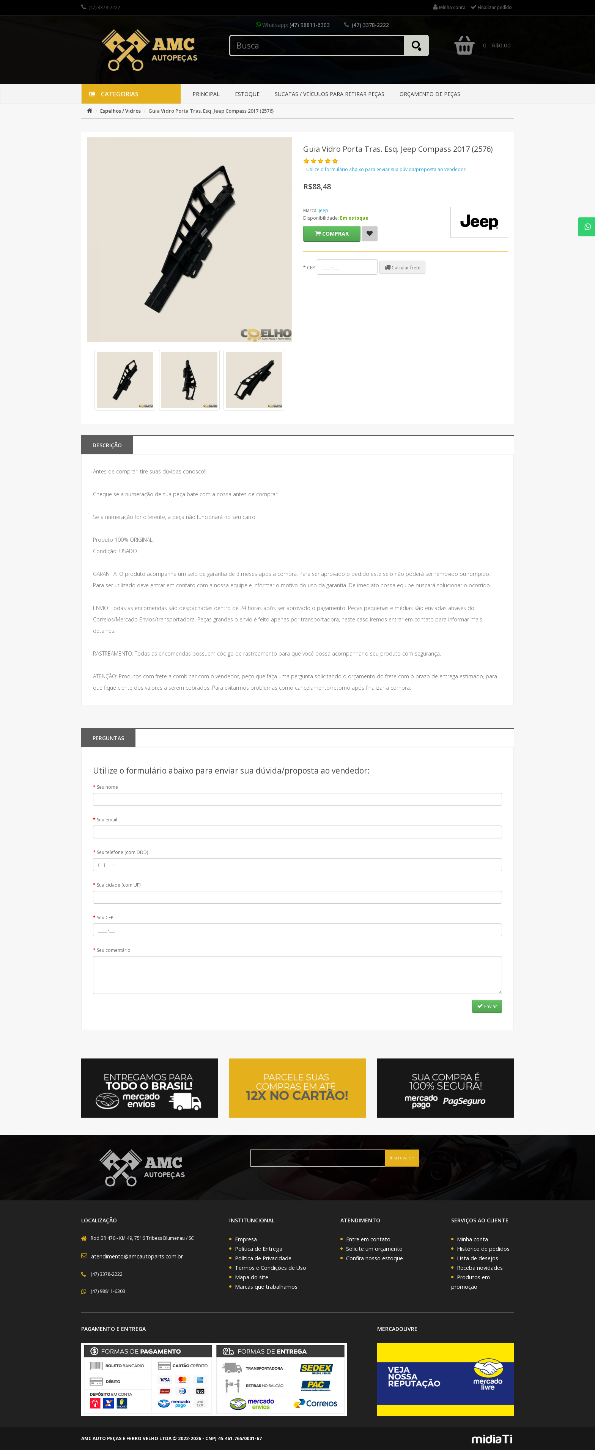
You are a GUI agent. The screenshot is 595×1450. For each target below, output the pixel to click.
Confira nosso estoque (374, 1258)
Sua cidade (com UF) (118, 885)
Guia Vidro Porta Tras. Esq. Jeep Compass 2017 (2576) (211, 110)
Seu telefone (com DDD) (122, 852)
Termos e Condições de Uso (270, 1267)
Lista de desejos (477, 1258)
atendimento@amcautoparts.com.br (137, 1256)
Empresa (246, 1239)
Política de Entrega (258, 1248)
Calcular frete (402, 267)
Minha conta (472, 1239)
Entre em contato (368, 1239)
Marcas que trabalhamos (266, 1286)
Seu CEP (105, 917)
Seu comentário (114, 950)
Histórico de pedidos (483, 1248)
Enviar (487, 1006)
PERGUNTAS (108, 738)
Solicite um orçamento (374, 1248)
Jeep (323, 210)
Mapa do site (251, 1277)
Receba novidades (480, 1267)
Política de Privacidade (263, 1258)
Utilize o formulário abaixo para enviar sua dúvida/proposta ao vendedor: (386, 169)
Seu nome (107, 787)
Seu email (107, 819)
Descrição (107, 445)
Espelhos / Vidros (120, 110)
